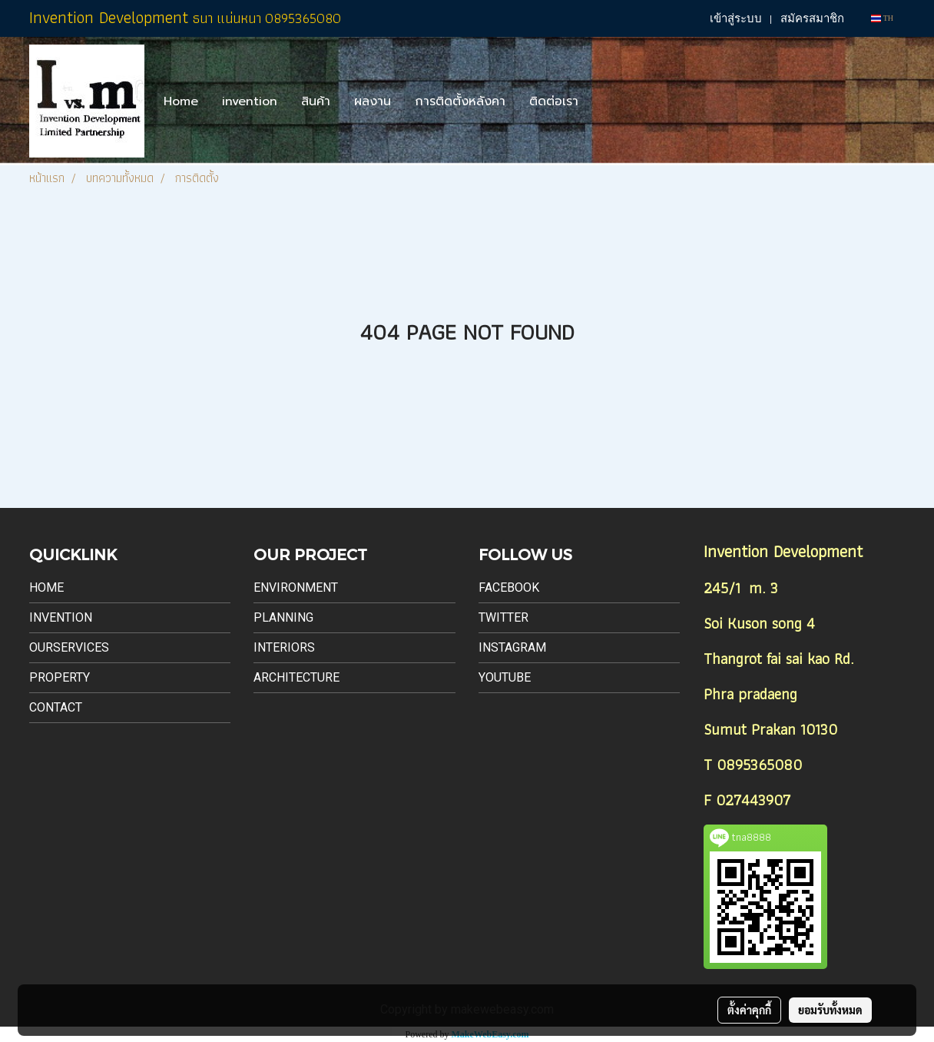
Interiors (284, 647)
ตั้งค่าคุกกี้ (749, 1010)
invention (249, 101)
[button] (604, 101)
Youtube (505, 677)
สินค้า (315, 101)
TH (882, 18)
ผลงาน (372, 101)
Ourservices (69, 647)
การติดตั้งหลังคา (460, 101)
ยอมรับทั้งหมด (830, 1010)
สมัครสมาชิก (812, 18)
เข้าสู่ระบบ (736, 18)
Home (181, 101)
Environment (295, 587)
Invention (60, 617)
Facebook (509, 587)
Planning (283, 617)
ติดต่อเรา (553, 101)
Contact (55, 707)
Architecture (296, 677)
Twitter (503, 617)
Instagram (512, 647)
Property (59, 677)
